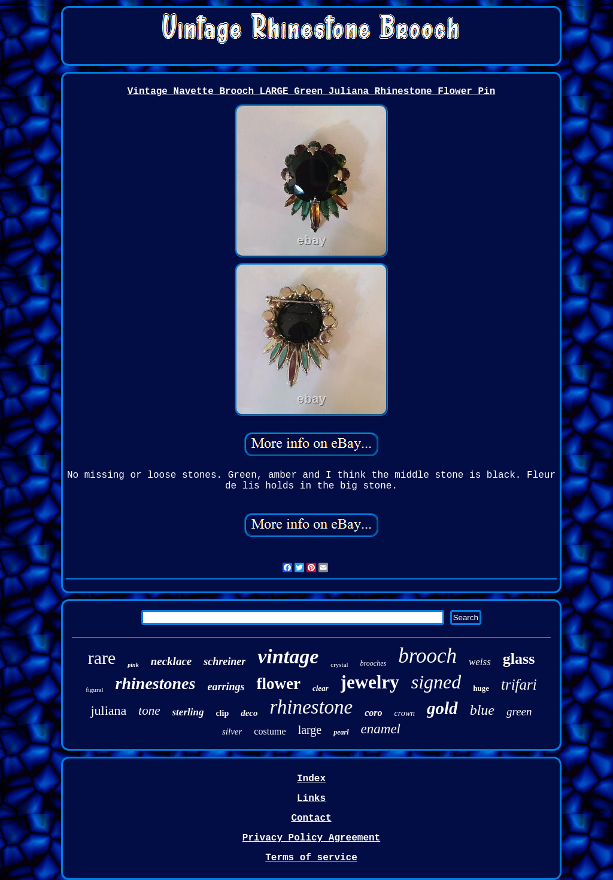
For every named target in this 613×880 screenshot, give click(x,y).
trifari (519, 684)
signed (436, 682)
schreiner (224, 661)
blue (482, 710)
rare (102, 657)
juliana (108, 710)
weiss (480, 661)
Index (311, 778)
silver (232, 731)
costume (270, 731)
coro (373, 713)
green (519, 711)
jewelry (370, 682)
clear (320, 688)
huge (481, 688)
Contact (311, 818)
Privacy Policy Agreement (311, 838)
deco (249, 713)
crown (404, 713)
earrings (225, 687)
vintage (287, 656)
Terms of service (311, 857)
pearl (340, 732)
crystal (339, 664)
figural (94, 689)
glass (519, 658)
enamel (380, 728)
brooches (373, 663)
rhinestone (311, 707)
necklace (171, 661)
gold (442, 708)
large (310, 729)
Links (311, 798)
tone (149, 710)
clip (222, 713)
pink (133, 664)
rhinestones (156, 683)
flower (278, 684)
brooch (427, 655)
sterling (188, 712)
